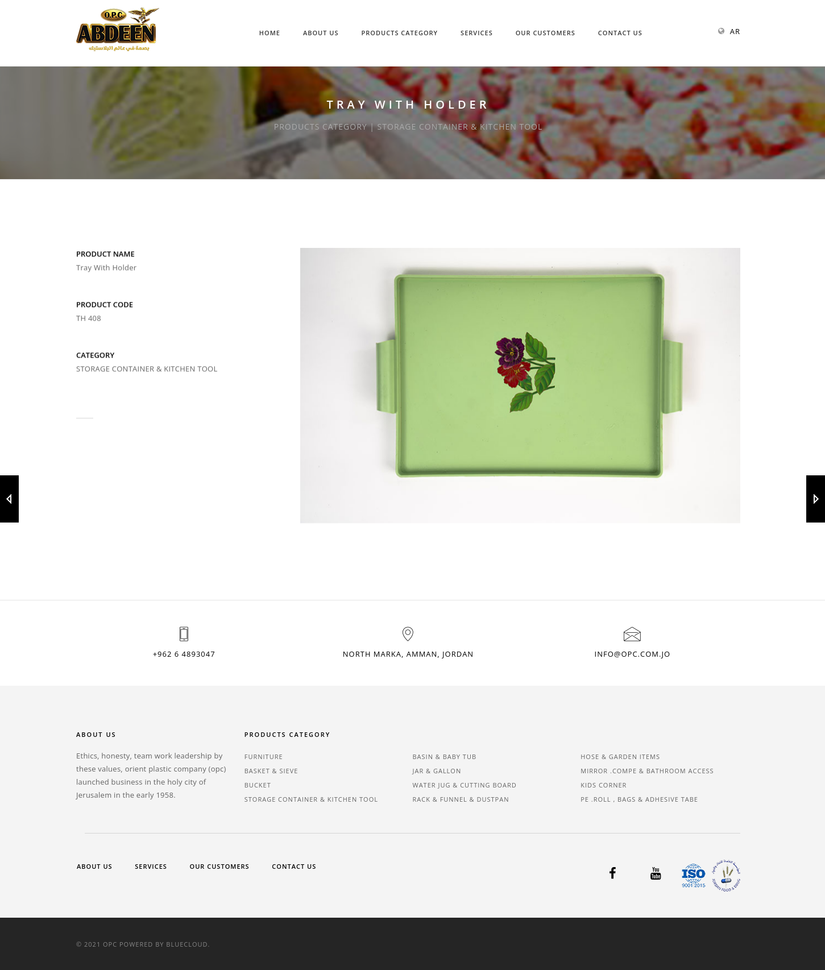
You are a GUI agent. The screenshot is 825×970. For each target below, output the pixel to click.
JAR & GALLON (437, 770)
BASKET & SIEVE (271, 770)
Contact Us (620, 32)
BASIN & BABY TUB (445, 756)
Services (477, 32)
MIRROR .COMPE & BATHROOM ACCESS (647, 770)
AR (735, 31)
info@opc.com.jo (632, 654)
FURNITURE (263, 756)
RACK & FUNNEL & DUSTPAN (461, 799)
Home (269, 32)
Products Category (400, 32)
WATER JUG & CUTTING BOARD (465, 785)
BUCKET (257, 785)
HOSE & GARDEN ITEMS (620, 756)
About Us (321, 32)
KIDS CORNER (604, 785)
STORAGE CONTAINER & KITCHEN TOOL (311, 799)
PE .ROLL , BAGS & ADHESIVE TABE (639, 799)
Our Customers (545, 32)
